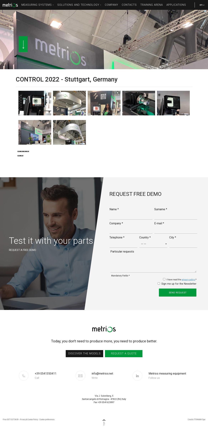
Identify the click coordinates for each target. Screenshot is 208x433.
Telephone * (116, 237)
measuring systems (37, 4)
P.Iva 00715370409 (11, 419)
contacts (129, 4)
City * (172, 237)
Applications (176, 4)
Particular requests (122, 251)
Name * (114, 209)
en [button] (200, 6)
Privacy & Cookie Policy (29, 419)
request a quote (123, 353)
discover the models (84, 353)
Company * (116, 223)
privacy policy (189, 279)
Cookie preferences (47, 419)
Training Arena (151, 4)
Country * (145, 237)
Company (111, 4)
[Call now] (55, 375)
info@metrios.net (102, 375)
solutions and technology (79, 4)
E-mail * (159, 223)
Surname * (160, 209)
